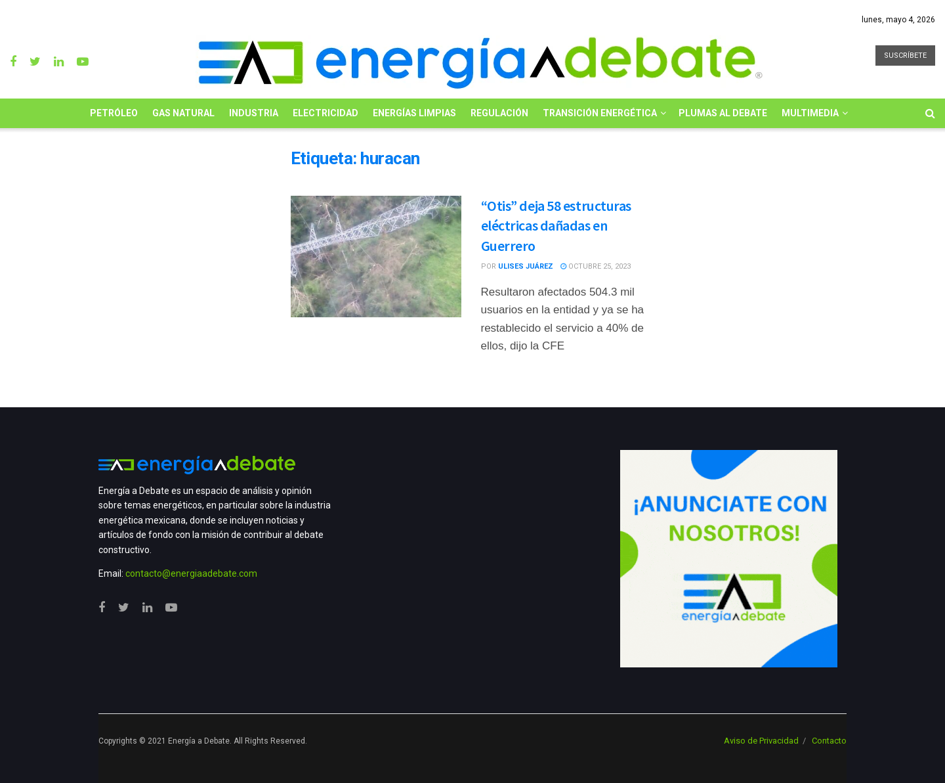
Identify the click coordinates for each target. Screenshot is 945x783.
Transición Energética (600, 113)
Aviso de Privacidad (761, 741)
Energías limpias (414, 113)
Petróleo (114, 113)
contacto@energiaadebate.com (191, 573)
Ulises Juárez (525, 266)
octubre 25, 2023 (595, 266)
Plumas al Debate (723, 113)
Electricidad (325, 113)
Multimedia (810, 113)
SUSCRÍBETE (905, 55)
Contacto (829, 741)
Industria (253, 113)
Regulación (499, 113)
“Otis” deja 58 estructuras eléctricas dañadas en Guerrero (556, 226)
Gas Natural (183, 113)
